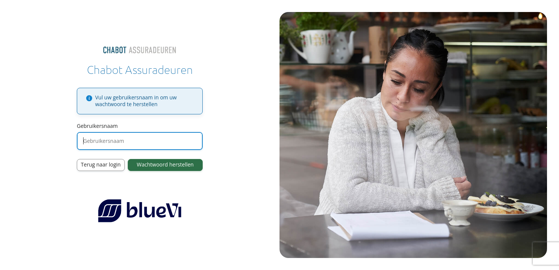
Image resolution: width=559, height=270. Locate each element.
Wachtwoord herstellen (165, 164)
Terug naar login (101, 164)
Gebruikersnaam (97, 125)
